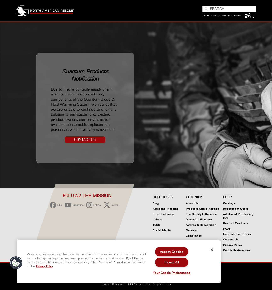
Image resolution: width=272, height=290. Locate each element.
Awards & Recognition (201, 224)
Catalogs (229, 203)
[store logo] (45, 12)
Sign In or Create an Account (222, 15)
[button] (16, 262)
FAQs (226, 228)
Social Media (162, 230)
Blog (156, 203)
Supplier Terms (162, 284)
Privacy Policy (232, 244)
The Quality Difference (201, 214)
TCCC (156, 224)
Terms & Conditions (113, 284)
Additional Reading (165, 208)
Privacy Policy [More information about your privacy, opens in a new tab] (44, 266)
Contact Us (230, 239)
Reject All (171, 262)
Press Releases (163, 214)
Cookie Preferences (236, 251)
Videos (157, 219)
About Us (192, 203)
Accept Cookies (171, 251)
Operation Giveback (199, 219)
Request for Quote (235, 208)
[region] (119, 261)
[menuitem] (94, 12)
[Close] (211, 249)
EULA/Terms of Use (139, 284)
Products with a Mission (202, 208)
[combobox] (229, 9)
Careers (191, 230)
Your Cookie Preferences (171, 272)
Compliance (194, 235)
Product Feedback (235, 223)
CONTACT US (85, 140)
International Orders (237, 234)
